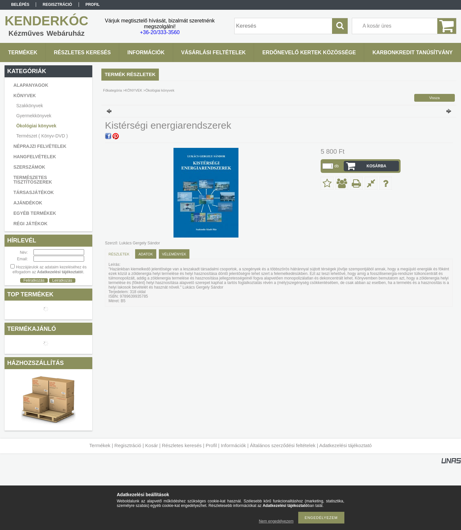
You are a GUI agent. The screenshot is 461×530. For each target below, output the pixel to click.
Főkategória (112, 90)
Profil (211, 445)
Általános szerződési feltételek (282, 445)
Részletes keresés (182, 445)
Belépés (20, 4)
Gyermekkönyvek (33, 115)
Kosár (151, 445)
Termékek (99, 445)
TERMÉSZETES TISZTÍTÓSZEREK (32, 180)
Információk (233, 445)
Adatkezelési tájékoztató (345, 445)
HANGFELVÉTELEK (34, 156)
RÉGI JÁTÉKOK (30, 223)
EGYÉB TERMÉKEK (34, 213)
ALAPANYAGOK (30, 85)
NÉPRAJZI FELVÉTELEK (39, 146)
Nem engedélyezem (276, 521)
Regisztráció (127, 445)
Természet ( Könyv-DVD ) (42, 135)
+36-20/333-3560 (160, 32)
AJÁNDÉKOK (27, 202)
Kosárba (376, 166)
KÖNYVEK (133, 90)
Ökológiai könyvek (36, 125)
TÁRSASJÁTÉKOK (33, 192)
